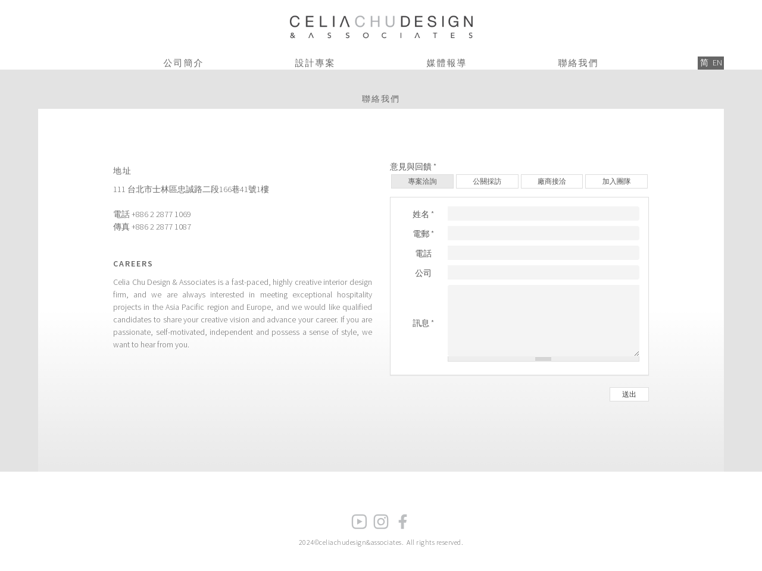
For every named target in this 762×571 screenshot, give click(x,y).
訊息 (423, 323)
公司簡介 (184, 62)
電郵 (423, 233)
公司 (423, 273)
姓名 (423, 214)
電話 (423, 253)
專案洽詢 (422, 181)
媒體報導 (447, 62)
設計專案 (315, 62)
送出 (629, 394)
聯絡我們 (578, 62)
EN (717, 62)
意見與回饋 (413, 166)
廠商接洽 (552, 181)
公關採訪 (487, 181)
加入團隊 (616, 181)
